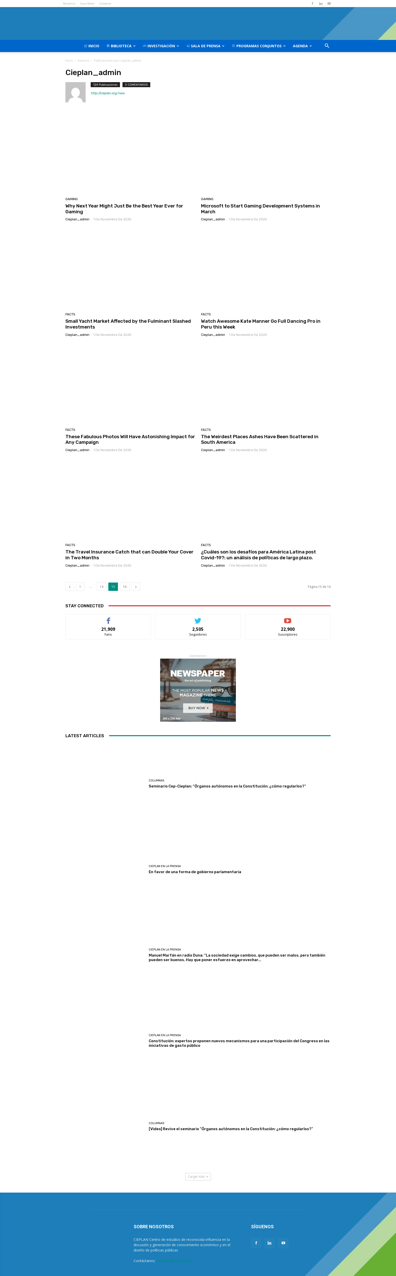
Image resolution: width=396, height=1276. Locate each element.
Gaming (71, 199)
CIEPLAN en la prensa (165, 866)
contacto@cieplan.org (174, 1260)
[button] (327, 46)
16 (125, 587)
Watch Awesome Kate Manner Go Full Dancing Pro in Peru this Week (260, 324)
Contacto (105, 3)
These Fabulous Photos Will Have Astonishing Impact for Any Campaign (130, 439)
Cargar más (198, 1176)
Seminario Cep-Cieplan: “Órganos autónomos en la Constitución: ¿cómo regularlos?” (227, 786)
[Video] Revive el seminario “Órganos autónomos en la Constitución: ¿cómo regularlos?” (231, 1129)
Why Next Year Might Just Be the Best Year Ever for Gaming (124, 209)
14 (101, 587)
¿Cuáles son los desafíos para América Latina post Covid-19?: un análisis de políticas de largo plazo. (258, 555)
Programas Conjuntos (259, 45)
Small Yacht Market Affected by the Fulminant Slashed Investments (128, 324)
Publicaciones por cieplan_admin (117, 60)
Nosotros (69, 3)
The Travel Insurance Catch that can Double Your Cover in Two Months (129, 555)
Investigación (161, 45)
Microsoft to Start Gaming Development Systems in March (260, 209)
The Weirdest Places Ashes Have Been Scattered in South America (259, 439)
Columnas (156, 780)
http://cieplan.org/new (108, 93)
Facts (70, 314)
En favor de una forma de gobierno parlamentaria (195, 872)
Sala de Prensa (205, 45)
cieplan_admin (77, 219)
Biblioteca (121, 45)
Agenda (302, 45)
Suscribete (87, 3)
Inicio (91, 45)
